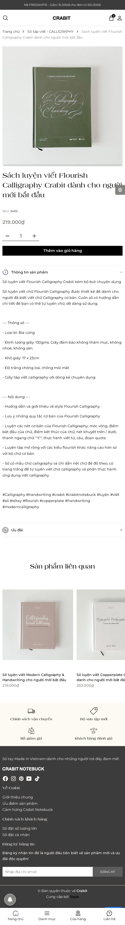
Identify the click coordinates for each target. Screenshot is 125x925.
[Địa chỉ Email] (62, 872)
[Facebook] (5, 778)
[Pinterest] (21, 778)
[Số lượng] (20, 236)
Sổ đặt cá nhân (16, 834)
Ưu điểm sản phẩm (20, 803)
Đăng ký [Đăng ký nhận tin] (107, 872)
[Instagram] (13, 778)
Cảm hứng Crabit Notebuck (27, 809)
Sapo (74, 896)
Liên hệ (109, 914)
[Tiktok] (37, 778)
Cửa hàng (78, 914)
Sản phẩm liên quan (62, 566)
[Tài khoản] (120, 17)
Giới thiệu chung (17, 797)
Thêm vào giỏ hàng (62, 250)
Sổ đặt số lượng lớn (19, 828)
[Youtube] (29, 778)
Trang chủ (15, 914)
